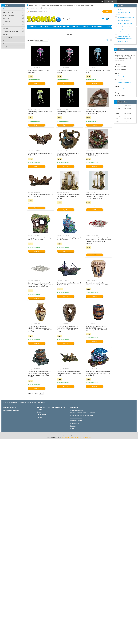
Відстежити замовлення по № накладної (65, 26)
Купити (36, 84)
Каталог (5, 9)
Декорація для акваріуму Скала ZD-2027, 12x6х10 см (97, 112)
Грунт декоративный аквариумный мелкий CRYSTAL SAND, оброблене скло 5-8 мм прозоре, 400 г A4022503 (40, 285)
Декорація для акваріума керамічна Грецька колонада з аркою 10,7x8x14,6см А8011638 (97, 196)
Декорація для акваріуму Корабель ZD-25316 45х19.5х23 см (69, 284)
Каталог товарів (41, 415)
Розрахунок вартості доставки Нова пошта (82, 413)
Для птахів (6, 22)
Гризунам (6, 18)
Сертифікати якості (113, 26)
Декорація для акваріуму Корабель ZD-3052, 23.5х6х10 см (40, 195)
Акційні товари (7, 38)
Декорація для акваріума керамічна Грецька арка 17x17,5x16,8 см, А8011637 (68, 196)
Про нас (85, 26)
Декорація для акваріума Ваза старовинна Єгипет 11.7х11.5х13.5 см (98, 284)
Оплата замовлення (76, 418)
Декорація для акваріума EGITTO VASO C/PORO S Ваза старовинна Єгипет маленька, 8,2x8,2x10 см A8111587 (67, 329)
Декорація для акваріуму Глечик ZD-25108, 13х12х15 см (68, 154)
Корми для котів (8, 12)
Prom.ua (78, 434)
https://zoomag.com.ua (121, 76)
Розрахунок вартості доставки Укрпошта (81, 415)
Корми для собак (8, 15)
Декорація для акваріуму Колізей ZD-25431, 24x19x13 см (98, 154)
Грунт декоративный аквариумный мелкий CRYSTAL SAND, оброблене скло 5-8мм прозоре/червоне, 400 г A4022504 (98, 240)
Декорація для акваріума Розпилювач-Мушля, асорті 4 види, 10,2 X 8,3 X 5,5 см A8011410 (98, 373)
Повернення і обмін (76, 420)
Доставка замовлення (76, 410)
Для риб (5, 28)
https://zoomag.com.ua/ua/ (123, 82)
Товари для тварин (9, 25)
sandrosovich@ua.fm (121, 89)
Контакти (127, 26)
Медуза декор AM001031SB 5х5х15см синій (98, 71)
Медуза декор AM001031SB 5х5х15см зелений (69, 112)
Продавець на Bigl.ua (69, 435)
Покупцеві (6, 41)
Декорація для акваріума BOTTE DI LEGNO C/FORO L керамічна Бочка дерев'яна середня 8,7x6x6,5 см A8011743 (39, 374)
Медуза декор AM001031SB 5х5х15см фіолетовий (40, 71)
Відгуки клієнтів (97, 26)
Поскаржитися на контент (69, 437)
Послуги (5, 34)
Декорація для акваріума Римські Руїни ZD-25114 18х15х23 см (40, 239)
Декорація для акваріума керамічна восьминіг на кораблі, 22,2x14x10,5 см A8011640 (69, 373)
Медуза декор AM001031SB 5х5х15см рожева (69, 71)
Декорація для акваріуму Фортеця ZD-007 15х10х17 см (69, 239)
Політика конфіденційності (84, 437)
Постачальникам (8, 44)
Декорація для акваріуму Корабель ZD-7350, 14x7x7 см (40, 154)
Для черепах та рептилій (10, 31)
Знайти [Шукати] (107, 11)
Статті (5, 47)
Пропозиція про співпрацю (11, 410)
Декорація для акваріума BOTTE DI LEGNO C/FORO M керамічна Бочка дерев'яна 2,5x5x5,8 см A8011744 (97, 328)
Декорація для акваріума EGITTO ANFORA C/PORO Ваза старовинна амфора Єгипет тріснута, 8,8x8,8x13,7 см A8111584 (40, 329)
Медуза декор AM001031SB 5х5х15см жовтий (40, 112)
